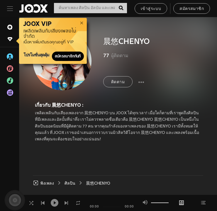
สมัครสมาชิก (191, 9)
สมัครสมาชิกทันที (68, 56)
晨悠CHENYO (98, 183)
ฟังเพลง (43, 183)
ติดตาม (118, 82)
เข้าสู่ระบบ (151, 9)
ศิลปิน (70, 183)
